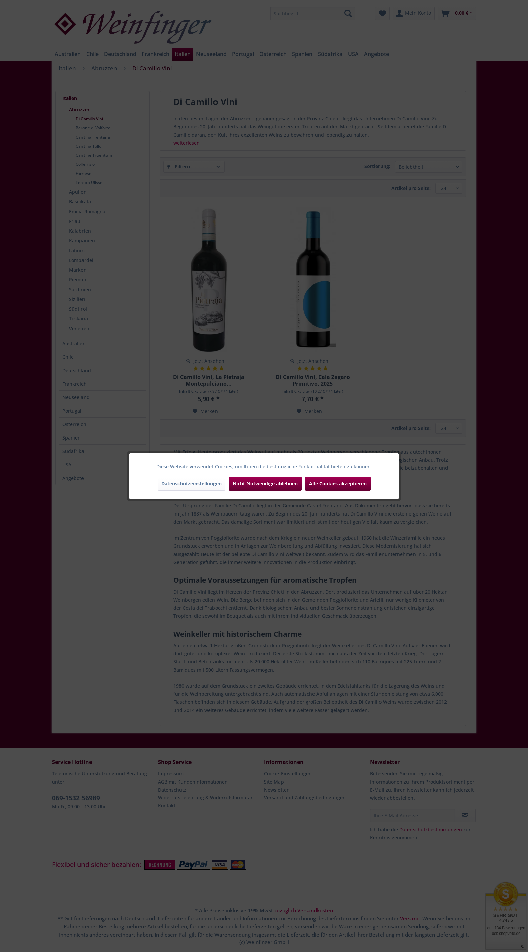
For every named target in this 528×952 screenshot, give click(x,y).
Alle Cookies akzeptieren (338, 483)
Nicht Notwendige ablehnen (265, 483)
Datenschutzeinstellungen (191, 483)
